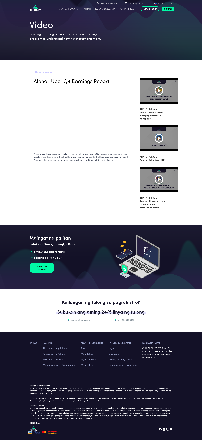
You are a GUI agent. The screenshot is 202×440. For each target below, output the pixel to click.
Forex (84, 348)
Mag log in (150, 8)
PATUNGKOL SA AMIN (105, 8)
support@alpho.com (138, 3)
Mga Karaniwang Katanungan (59, 364)
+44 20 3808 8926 (109, 3)
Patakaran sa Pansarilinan (123, 364)
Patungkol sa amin (120, 342)
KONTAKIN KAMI (127, 8)
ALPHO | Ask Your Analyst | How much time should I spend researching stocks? (152, 202)
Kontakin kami (151, 342)
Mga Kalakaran (89, 359)
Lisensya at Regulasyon (121, 359)
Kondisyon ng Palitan (54, 353)
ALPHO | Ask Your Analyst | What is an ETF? (153, 158)
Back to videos (43, 71)
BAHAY (33, 342)
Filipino (159, 3)
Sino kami (114, 353)
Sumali (168, 8)
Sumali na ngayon (42, 268)
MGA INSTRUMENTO (68, 8)
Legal (111, 348)
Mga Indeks (87, 364)
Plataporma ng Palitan (55, 348)
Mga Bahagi (87, 353)
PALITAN (87, 8)
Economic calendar (53, 359)
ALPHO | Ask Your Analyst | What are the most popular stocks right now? (151, 114)
